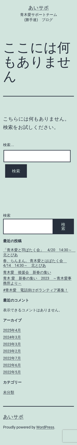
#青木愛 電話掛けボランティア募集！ (35, 290)
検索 (6, 215)
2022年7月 (12, 358)
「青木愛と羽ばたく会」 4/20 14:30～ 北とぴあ (38, 252)
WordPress (45, 427)
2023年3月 (12, 344)
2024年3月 (12, 337)
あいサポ (38, 8)
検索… (8, 145)
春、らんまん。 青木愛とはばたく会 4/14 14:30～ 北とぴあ (35, 263)
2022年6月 (12, 365)
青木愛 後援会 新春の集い (27, 272)
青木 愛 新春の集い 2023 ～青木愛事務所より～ (37, 280)
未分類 (8, 392)
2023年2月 (12, 351)
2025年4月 (12, 330)
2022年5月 (12, 372)
